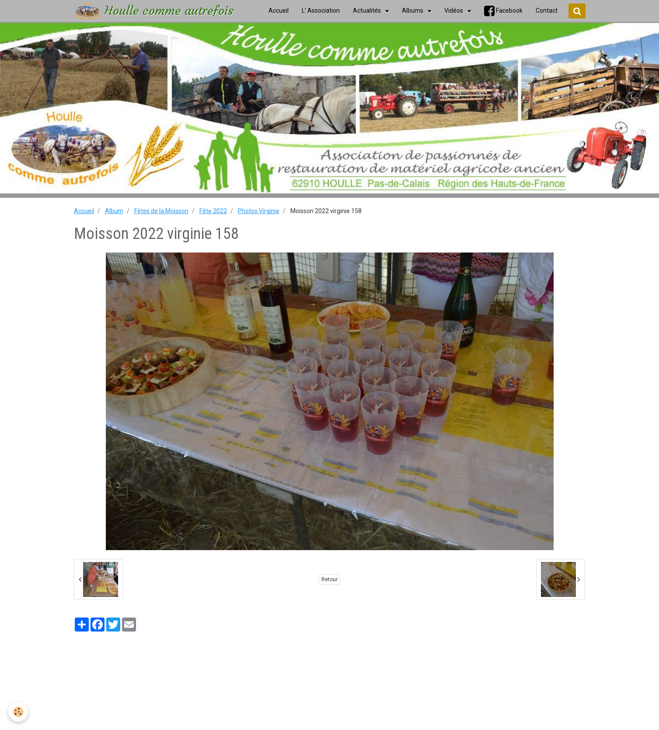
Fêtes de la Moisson (161, 210)
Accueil (84, 210)
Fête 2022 (213, 210)
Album (114, 210)
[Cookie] (18, 712)
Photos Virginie (258, 210)
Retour (329, 579)
